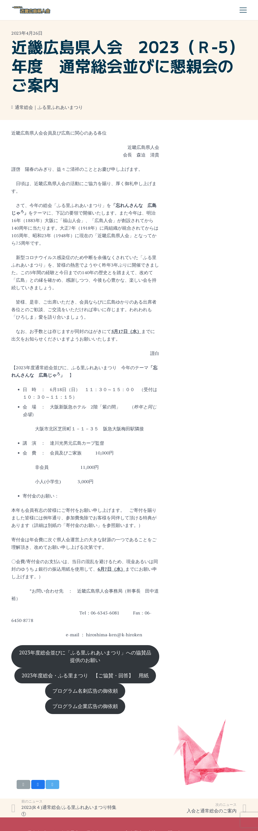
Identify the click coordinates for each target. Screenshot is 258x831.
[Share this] (38, 784)
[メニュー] (243, 10)
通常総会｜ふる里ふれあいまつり (49, 107)
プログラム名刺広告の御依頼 (85, 690)
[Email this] (23, 784)
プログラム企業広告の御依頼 (85, 706)
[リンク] (31, 10)
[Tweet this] (52, 784)
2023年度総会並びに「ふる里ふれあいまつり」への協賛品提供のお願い (85, 656)
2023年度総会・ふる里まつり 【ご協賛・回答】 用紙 (85, 675)
